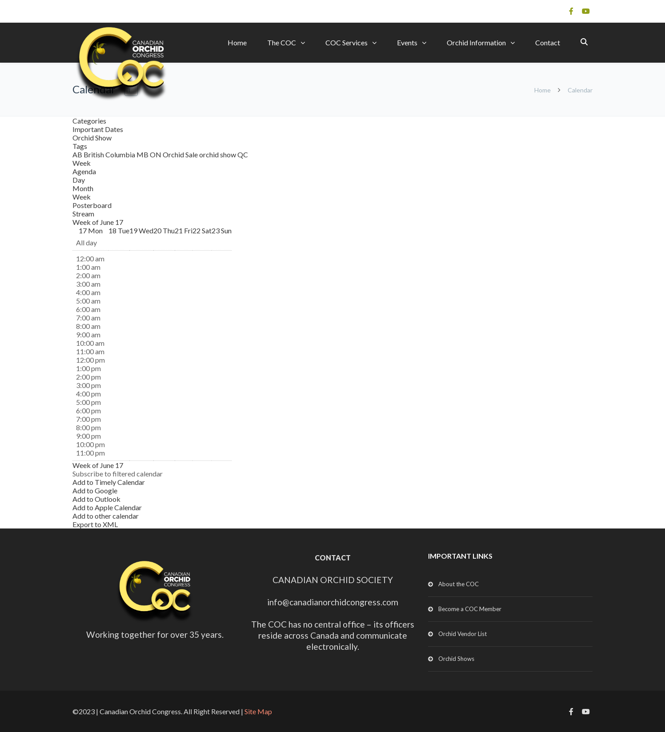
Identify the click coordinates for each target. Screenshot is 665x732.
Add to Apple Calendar (107, 507)
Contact (547, 42)
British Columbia (110, 154)
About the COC (458, 584)
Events (407, 42)
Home (237, 42)
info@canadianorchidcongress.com (332, 602)
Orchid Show (92, 137)
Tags (79, 146)
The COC (281, 42)
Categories (89, 120)
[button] (117, 473)
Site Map (258, 711)
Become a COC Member (469, 608)
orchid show (218, 154)
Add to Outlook (96, 499)
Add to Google (94, 490)
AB (78, 154)
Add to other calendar (105, 516)
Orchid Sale (181, 154)
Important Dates (97, 129)
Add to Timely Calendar (108, 482)
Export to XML (95, 524)
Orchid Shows (456, 658)
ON (156, 154)
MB (143, 154)
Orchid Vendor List (462, 633)
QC (242, 154)
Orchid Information (476, 42)
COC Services (346, 42)
